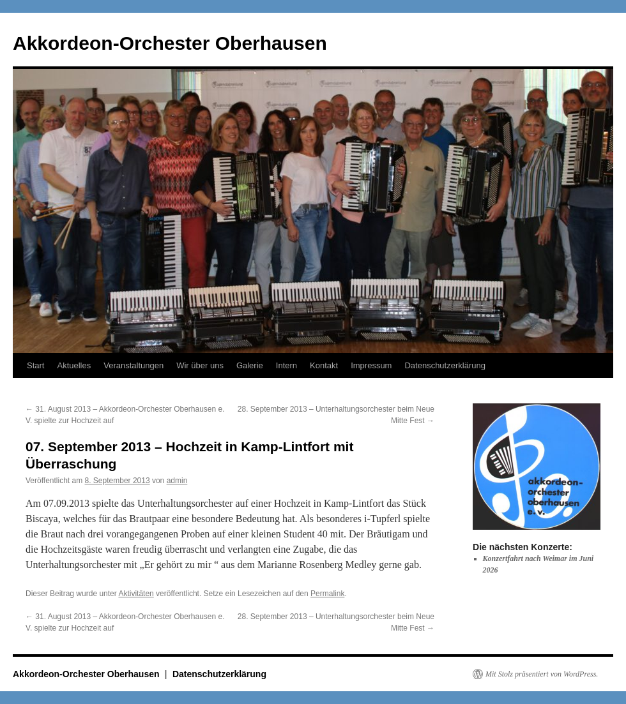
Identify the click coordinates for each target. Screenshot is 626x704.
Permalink (327, 593)
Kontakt (324, 365)
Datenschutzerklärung (444, 365)
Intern (286, 365)
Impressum (371, 365)
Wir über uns (200, 365)
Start (35, 365)
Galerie (249, 365)
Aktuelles (74, 365)
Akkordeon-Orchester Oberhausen (170, 43)
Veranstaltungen (133, 365)
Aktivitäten (135, 593)
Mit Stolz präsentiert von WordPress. (541, 674)
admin (177, 480)
